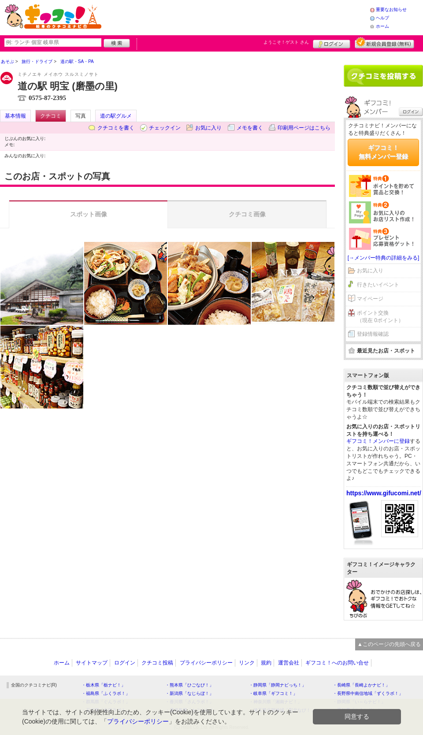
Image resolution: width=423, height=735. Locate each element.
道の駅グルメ (116, 116)
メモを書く (250, 128)
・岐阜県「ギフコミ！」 (273, 693)
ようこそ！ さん (286, 42)
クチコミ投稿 (157, 663)
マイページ (370, 299)
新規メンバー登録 (384, 42)
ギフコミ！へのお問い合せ (337, 663)
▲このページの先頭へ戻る (389, 644)
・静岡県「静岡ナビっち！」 (277, 685)
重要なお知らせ (391, 9)
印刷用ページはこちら (304, 128)
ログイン (331, 42)
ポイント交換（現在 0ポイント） (380, 316)
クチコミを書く (115, 128)
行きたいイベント (378, 285)
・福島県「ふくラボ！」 (106, 693)
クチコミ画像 (247, 214)
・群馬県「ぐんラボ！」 (106, 701)
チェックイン (165, 128)
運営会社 (288, 663)
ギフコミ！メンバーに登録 (378, 441)
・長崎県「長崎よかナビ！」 (361, 685)
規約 (266, 663)
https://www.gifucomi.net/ (383, 493)
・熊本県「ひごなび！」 (189, 685)
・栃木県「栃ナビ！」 (104, 685)
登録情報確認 (373, 334)
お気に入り (208, 128)
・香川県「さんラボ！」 (189, 701)
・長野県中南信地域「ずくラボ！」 (368, 693)
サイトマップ (92, 663)
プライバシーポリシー (206, 663)
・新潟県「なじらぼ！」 (189, 693)
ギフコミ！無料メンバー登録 (383, 152)
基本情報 (15, 116)
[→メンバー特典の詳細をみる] (383, 258)
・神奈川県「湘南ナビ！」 (275, 701)
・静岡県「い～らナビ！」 (359, 701)
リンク (247, 663)
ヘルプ (382, 17)
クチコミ (50, 116)
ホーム (382, 26)
